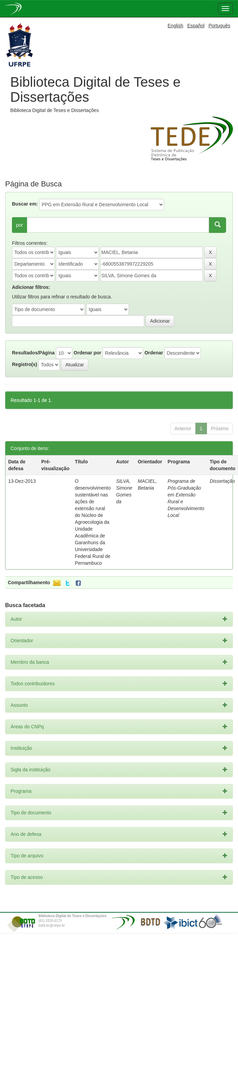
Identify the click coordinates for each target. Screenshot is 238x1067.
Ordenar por (87, 352)
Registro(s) (24, 364)
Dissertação (222, 481)
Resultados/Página (33, 352)
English (175, 25)
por (19, 225)
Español (196, 25)
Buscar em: (25, 204)
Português (219, 25)
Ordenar (154, 352)
